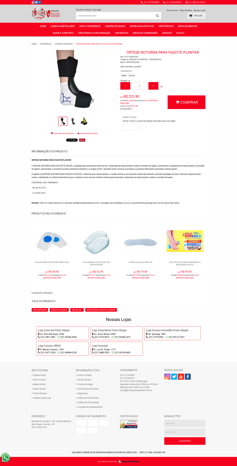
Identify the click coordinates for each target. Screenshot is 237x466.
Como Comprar (85, 375)
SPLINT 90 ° (77, 309)
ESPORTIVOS (121, 33)
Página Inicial (39, 375)
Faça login (96, 9)
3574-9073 (174, 2)
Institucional (40, 370)
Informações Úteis (87, 370)
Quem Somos (172, 10)
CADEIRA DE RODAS (115, 26)
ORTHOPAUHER (40, 309)
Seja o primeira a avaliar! (130, 66)
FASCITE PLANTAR (59, 309)
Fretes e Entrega (85, 384)
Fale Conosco (39, 379)
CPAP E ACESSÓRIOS (90, 26)
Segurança (83, 393)
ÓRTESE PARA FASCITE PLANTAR (101, 309)
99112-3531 (197, 2)
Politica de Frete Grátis (88, 397)
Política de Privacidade (88, 402)
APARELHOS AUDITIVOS (142, 26)
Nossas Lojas (199, 10)
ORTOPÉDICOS (166, 26)
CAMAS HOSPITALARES (63, 26)
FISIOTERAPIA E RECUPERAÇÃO (94, 33)
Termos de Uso (84, 379)
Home (43, 26)
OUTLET (180, 33)
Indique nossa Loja (42, 397)
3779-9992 (151, 2)
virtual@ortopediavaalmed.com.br (86, 203)
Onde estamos (40, 393)
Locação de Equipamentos (90, 406)
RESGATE (167, 33)
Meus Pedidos (186, 10)
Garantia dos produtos (88, 388)
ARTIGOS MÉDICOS (187, 26)
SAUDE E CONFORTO (63, 33)
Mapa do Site (39, 384)
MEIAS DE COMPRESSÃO (145, 33)
